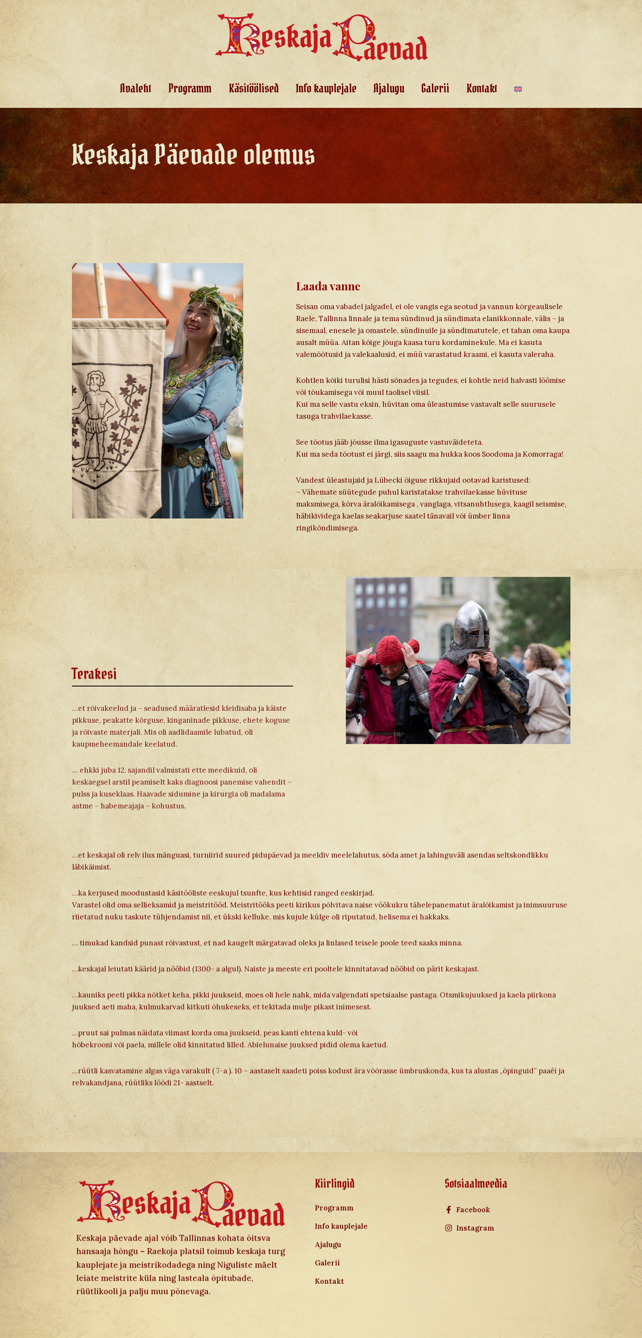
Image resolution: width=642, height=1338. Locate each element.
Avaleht (135, 88)
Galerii (435, 88)
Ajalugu (389, 88)
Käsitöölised (254, 88)
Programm (190, 88)
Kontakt (481, 88)
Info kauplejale (326, 88)
